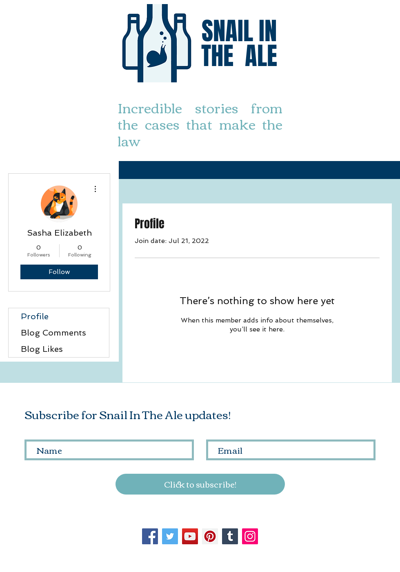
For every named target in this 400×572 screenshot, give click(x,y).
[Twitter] (170, 536)
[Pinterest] (210, 536)
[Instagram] (250, 536)
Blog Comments (53, 333)
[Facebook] (150, 536)
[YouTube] (190, 536)
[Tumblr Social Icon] (230, 536)
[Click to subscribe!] (200, 484)
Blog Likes (42, 349)
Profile (35, 316)
